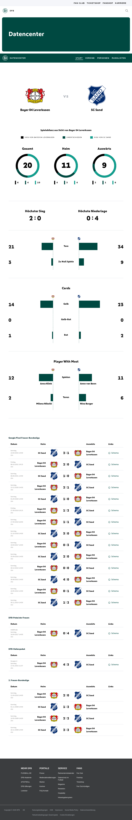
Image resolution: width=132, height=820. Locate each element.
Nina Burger (86, 404)
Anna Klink (46, 384)
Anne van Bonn (88, 384)
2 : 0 (66, 464)
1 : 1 (66, 522)
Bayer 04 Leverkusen (91, 453)
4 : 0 (66, 579)
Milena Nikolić (44, 404)
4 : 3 (66, 664)
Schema (113, 453)
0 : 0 (66, 568)
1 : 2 (66, 510)
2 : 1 (66, 453)
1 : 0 (66, 476)
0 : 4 (66, 633)
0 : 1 (66, 591)
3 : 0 (66, 533)
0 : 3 (66, 545)
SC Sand (42, 453)
